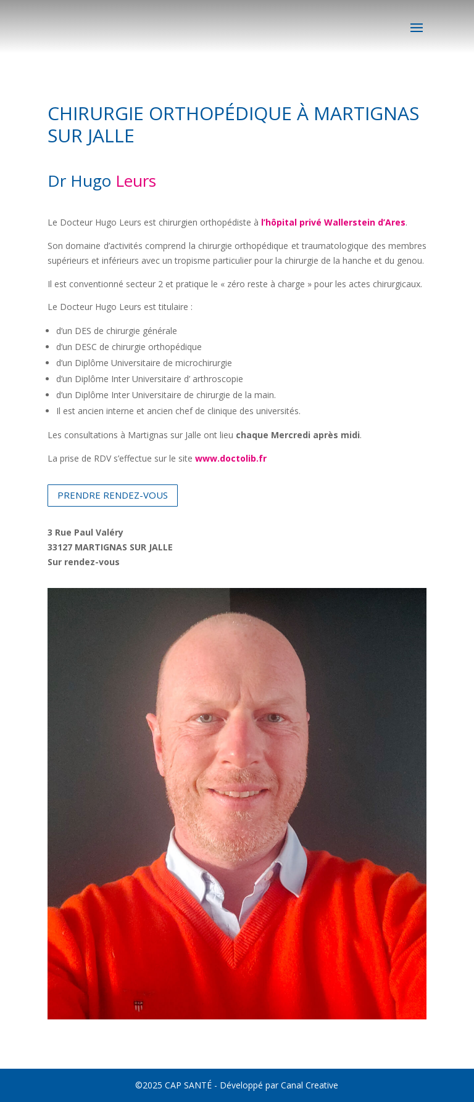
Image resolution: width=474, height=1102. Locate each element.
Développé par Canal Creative (279, 1085)
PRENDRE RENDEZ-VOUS (112, 495)
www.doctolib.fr (231, 458)
